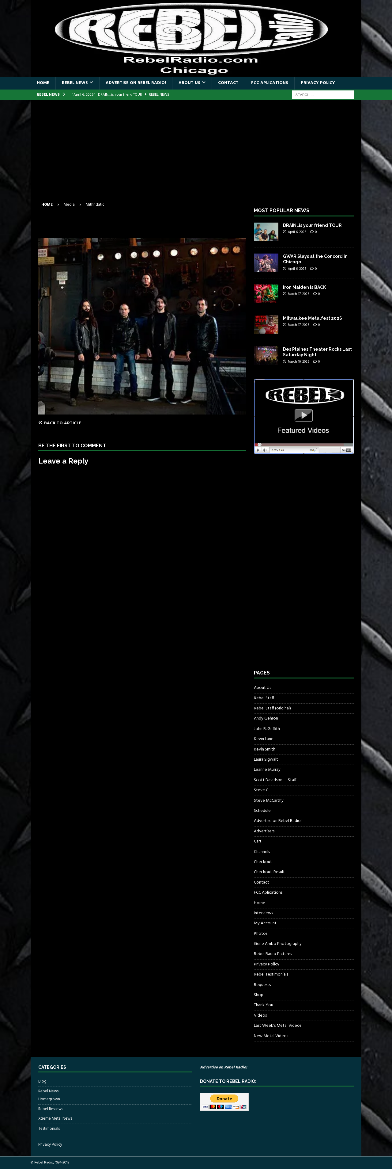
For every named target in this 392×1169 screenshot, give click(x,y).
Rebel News (75, 82)
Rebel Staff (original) (272, 708)
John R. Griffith (267, 728)
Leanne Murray (267, 769)
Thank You (263, 1005)
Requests (262, 984)
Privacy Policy (318, 82)
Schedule (262, 810)
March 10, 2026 (298, 362)
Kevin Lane (263, 739)
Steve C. (261, 790)
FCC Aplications (269, 82)
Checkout (263, 861)
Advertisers (264, 831)
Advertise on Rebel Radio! (136, 82)
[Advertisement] (196, 154)
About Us (189, 82)
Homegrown (49, 1099)
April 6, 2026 (297, 232)
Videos (260, 1015)
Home (43, 82)
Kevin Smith (264, 749)
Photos (260, 933)
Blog (42, 1082)
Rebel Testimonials (271, 974)
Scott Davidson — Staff (275, 780)
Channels (262, 851)
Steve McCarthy (269, 800)
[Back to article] (89, 423)
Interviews (263, 913)
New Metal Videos (271, 1036)
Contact (228, 82)
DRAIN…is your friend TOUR (312, 225)
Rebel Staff (264, 698)
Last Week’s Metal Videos (277, 1025)
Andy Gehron (266, 718)
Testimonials (49, 1128)
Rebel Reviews (50, 1109)
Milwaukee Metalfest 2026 (312, 318)
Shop (258, 995)
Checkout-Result (269, 872)
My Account (265, 923)
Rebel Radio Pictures (273, 953)
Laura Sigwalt (266, 759)
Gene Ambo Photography (278, 943)
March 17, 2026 (298, 294)
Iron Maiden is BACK (304, 287)
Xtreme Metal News (55, 1118)
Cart (258, 841)
